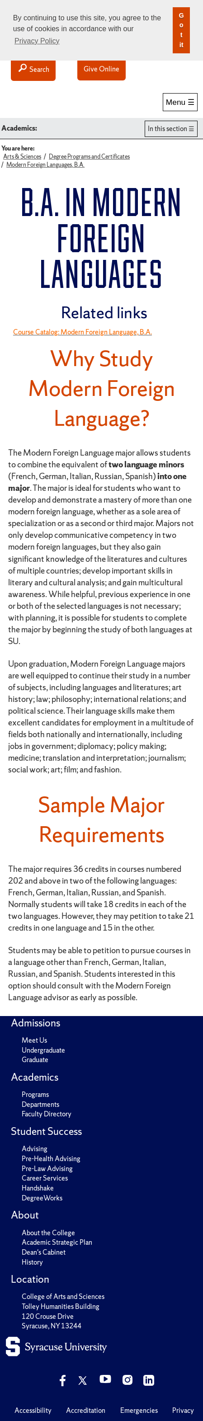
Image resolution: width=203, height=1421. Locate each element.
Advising (34, 1148)
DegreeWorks (42, 1198)
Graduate (35, 1059)
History (32, 1262)
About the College (48, 1232)
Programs (35, 1094)
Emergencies (139, 1410)
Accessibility (33, 1410)
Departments (40, 1104)
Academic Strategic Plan (57, 1242)
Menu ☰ (180, 102)
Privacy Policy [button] (37, 41)
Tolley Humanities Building (60, 1306)
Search (33, 69)
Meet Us (34, 1040)
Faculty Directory (46, 1114)
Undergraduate (43, 1050)
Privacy (183, 1410)
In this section (167, 128)
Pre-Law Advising (47, 1168)
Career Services (45, 1178)
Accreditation (85, 1410)
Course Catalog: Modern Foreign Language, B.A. (82, 332)
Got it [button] (181, 30)
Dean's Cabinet (44, 1252)
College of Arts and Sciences (63, 1296)
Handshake (38, 1188)
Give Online (101, 69)
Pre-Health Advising (51, 1158)
